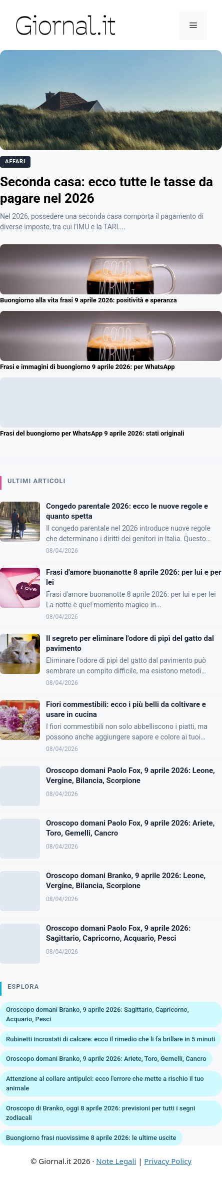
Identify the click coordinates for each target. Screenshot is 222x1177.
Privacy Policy (168, 1161)
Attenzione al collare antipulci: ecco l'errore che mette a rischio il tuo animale (105, 1083)
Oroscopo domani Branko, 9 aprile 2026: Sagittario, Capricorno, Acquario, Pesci (97, 1014)
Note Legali (116, 1161)
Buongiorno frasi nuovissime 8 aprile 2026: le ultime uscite (91, 1137)
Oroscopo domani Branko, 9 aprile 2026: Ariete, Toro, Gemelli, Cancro (106, 1058)
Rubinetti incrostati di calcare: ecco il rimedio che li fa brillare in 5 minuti (110, 1039)
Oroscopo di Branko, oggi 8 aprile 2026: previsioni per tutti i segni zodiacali (100, 1113)
